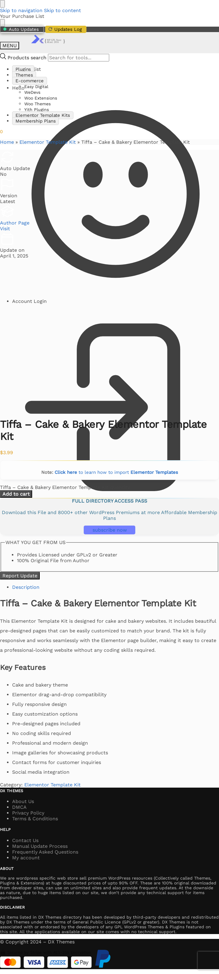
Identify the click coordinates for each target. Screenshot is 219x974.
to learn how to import (116, 472)
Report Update (19, 576)
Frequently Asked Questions (45, 852)
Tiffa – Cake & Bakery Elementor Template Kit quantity (65, 487)
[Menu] (9, 45)
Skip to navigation (21, 10)
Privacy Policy (28, 813)
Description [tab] (25, 587)
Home (7, 142)
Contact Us (25, 840)
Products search (27, 58)
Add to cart (16, 494)
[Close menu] (2, 4)
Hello (115, 191)
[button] (1, 131)
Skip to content (62, 10)
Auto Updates (21, 29)
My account (26, 858)
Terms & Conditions (35, 819)
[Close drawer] (2, 23)
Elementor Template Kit (47, 142)
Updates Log (65, 29)
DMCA (19, 807)
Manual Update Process (40, 846)
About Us (23, 801)
